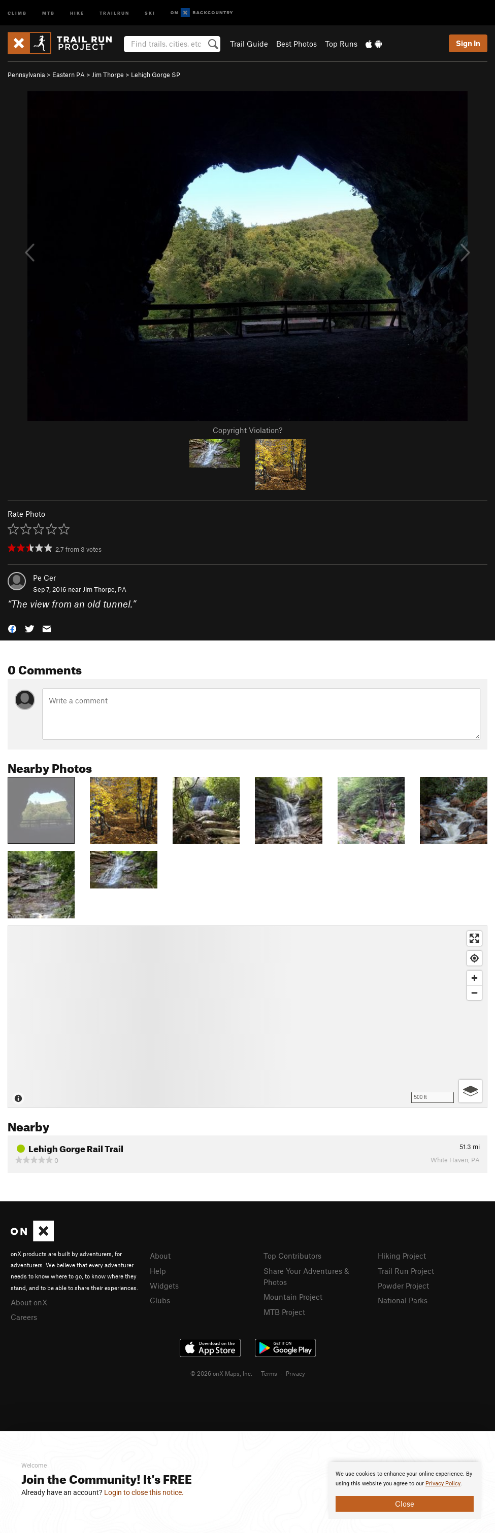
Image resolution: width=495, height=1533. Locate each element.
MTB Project (284, 1311)
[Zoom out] (474, 992)
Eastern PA (68, 74)
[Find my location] (474, 958)
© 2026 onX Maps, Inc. (221, 1373)
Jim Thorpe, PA (104, 589)
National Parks (402, 1300)
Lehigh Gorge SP (155, 74)
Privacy (295, 1373)
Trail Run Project (406, 1270)
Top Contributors (292, 1255)
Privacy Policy (442, 1483)
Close (404, 1503)
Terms (269, 1373)
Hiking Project (402, 1255)
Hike (77, 12)
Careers (24, 1317)
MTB (48, 12)
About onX (29, 1302)
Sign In (468, 43)
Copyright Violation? (247, 430)
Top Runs (341, 43)
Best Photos (296, 43)
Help (158, 1270)
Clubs (160, 1300)
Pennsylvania (26, 74)
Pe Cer (44, 577)
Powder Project (403, 1285)
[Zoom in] (474, 978)
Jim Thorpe (108, 74)
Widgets (164, 1285)
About (160, 1255)
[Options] (470, 1091)
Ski (150, 12)
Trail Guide (249, 43)
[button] (12, 627)
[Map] (247, 1017)
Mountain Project (292, 1296)
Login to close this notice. (144, 1492)
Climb (17, 12)
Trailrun (114, 12)
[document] (405, 1490)
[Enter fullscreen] (474, 938)
